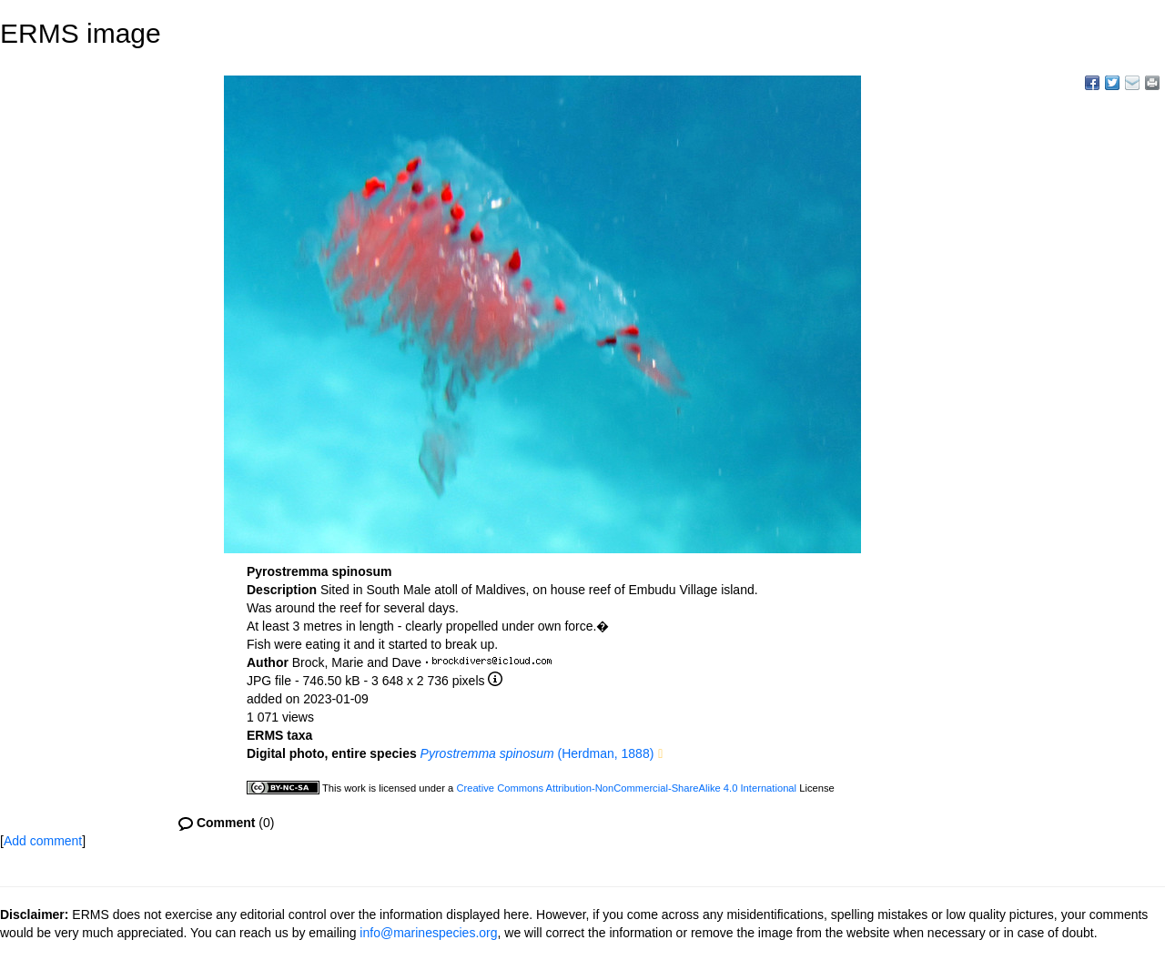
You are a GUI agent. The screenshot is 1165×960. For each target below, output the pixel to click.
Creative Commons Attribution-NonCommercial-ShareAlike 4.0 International (626, 788)
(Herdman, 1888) (537, 753)
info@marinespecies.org (428, 932)
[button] (660, 754)
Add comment (43, 841)
